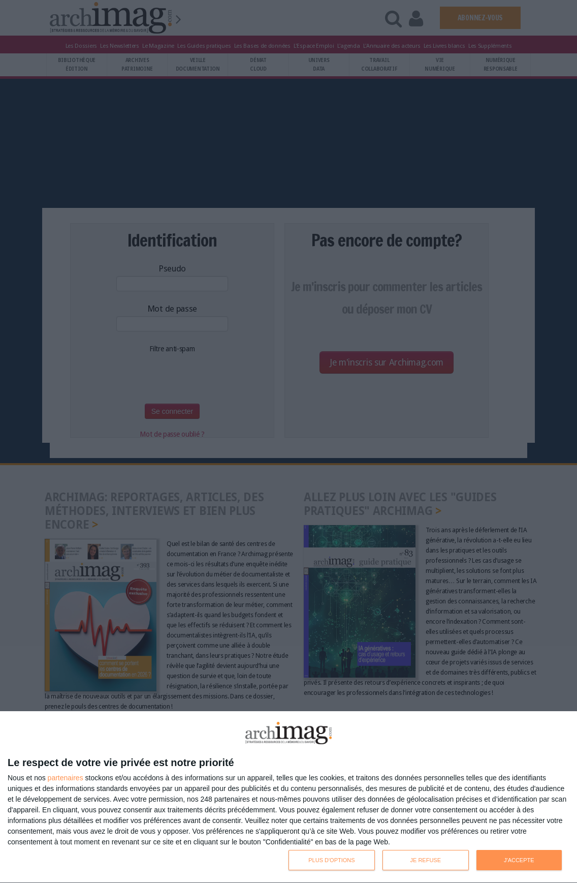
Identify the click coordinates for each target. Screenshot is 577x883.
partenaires (65, 777)
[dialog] (288, 797)
